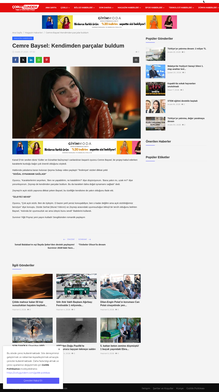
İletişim (146, 388)
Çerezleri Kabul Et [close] (33, 380)
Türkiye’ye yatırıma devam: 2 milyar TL (187, 48)
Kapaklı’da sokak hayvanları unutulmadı (182, 85)
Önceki (69, 239)
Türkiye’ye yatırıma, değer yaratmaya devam (186, 120)
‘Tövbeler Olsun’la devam (92, 244)
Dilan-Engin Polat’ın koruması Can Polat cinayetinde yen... (120, 304)
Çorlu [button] (65, 8)
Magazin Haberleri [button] (129, 8)
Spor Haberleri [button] (155, 8)
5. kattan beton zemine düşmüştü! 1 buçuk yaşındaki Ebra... (119, 347)
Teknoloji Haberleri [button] (181, 8)
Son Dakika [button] (106, 8)
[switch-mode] (204, 1)
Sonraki (84, 239)
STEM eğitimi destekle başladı (183, 101)
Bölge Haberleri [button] (84, 8)
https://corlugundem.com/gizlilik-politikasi (28, 372)
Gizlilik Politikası (195, 388)
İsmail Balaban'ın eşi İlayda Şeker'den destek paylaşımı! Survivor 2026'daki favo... (45, 246)
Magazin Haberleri (34, 32)
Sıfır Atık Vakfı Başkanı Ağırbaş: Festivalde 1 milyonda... (74, 304)
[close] (59, 349)
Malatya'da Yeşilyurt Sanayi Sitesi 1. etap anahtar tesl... (185, 67)
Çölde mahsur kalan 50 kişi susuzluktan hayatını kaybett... (29, 304)
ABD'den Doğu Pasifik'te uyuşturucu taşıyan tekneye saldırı (76, 347)
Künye (180, 388)
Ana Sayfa (51, 7)
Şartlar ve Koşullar (163, 388)
